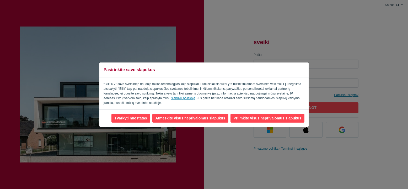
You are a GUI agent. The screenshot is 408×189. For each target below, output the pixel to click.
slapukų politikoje (183, 98)
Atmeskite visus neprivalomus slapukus (190, 118)
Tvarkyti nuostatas (131, 118)
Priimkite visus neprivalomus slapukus (267, 118)
